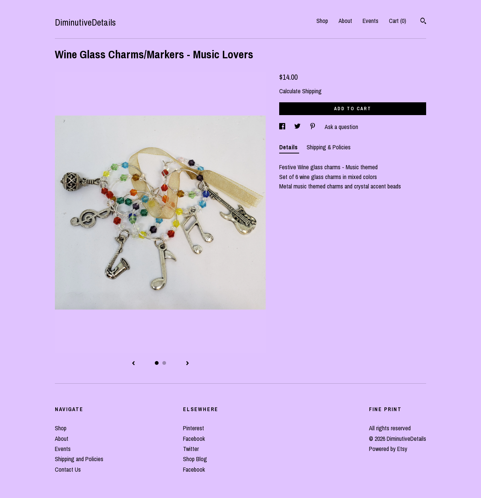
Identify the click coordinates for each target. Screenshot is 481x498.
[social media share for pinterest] (313, 127)
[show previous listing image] (133, 363)
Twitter (191, 449)
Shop (322, 21)
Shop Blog (195, 459)
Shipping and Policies (79, 459)
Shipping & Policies (329, 147)
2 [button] (164, 363)
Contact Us (68, 469)
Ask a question (341, 127)
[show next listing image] (187, 363)
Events (370, 21)
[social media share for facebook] (283, 127)
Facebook (194, 438)
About (345, 21)
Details (289, 147)
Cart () (397, 21)
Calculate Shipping (300, 91)
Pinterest (193, 428)
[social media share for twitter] (298, 127)
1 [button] (157, 363)
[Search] (423, 22)
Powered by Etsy (388, 449)
